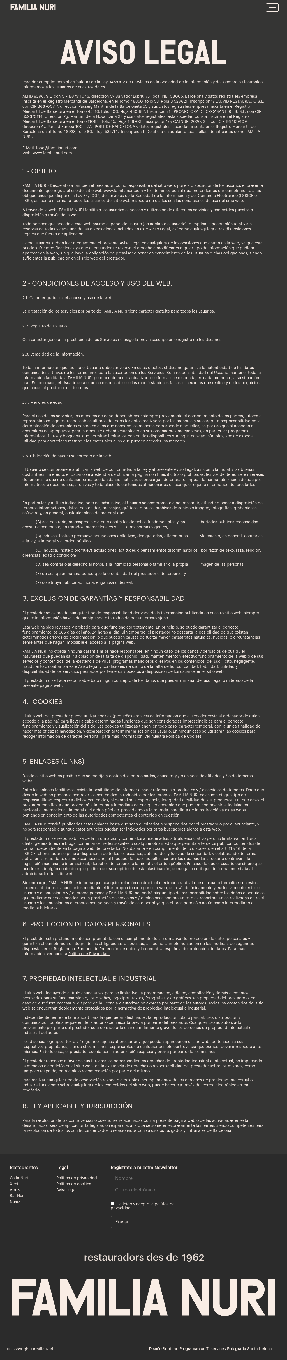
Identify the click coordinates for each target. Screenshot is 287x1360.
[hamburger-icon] (272, 7)
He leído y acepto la (143, 1206)
